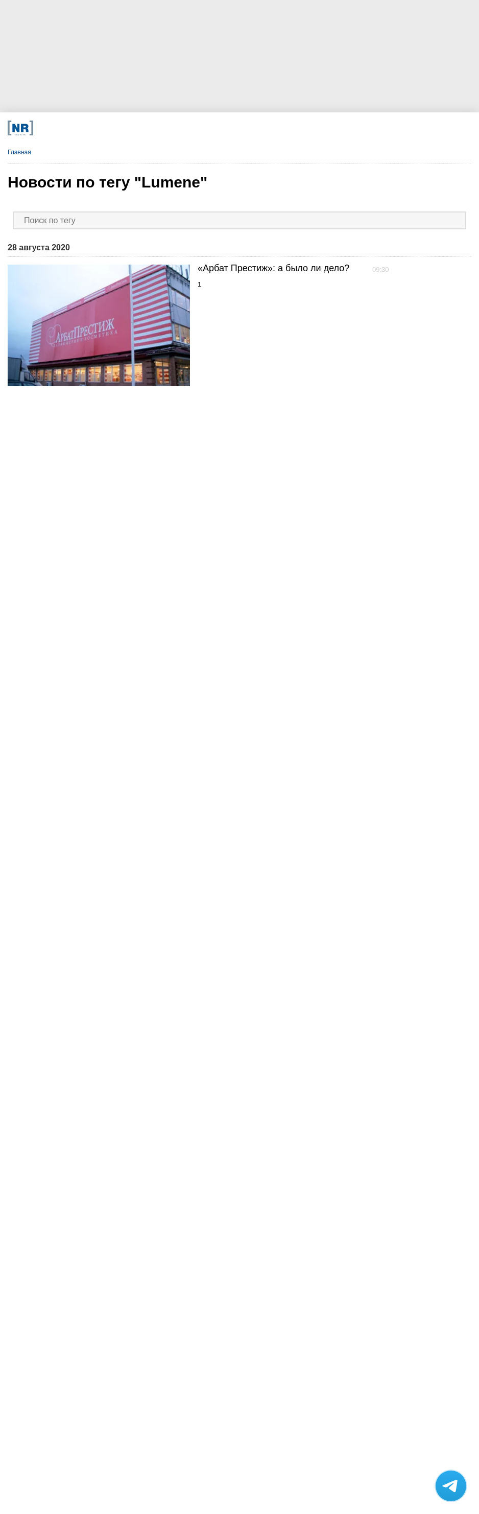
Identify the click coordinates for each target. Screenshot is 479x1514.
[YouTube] (265, 128)
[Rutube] (308, 128)
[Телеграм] (94, 128)
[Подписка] (350, 128)
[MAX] (180, 128)
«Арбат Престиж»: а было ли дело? (273, 268)
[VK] (137, 128)
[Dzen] (223, 128)
